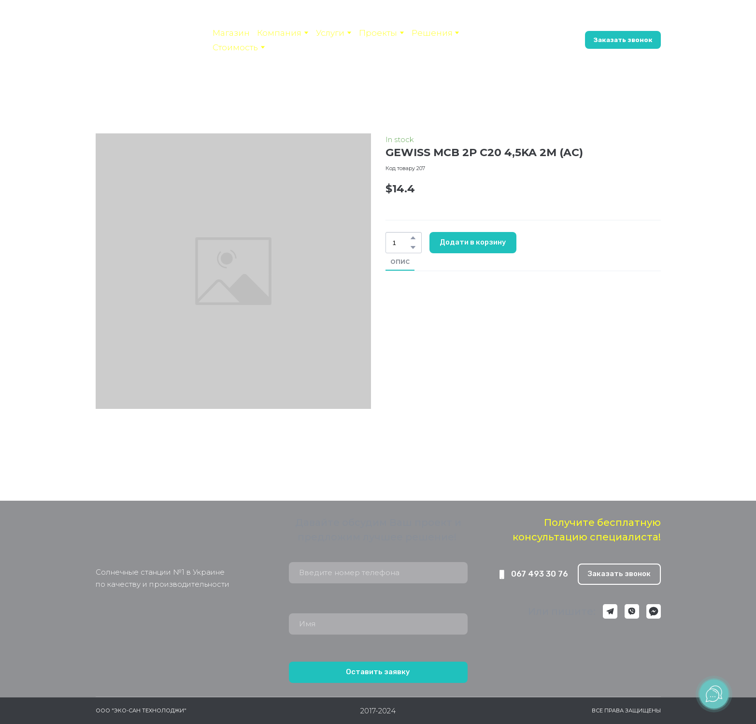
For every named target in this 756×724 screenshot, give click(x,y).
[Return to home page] (152, 539)
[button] (542, 40)
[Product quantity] (401, 242)
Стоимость (235, 47)
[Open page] (147, 32)
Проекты (378, 33)
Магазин (231, 33)
